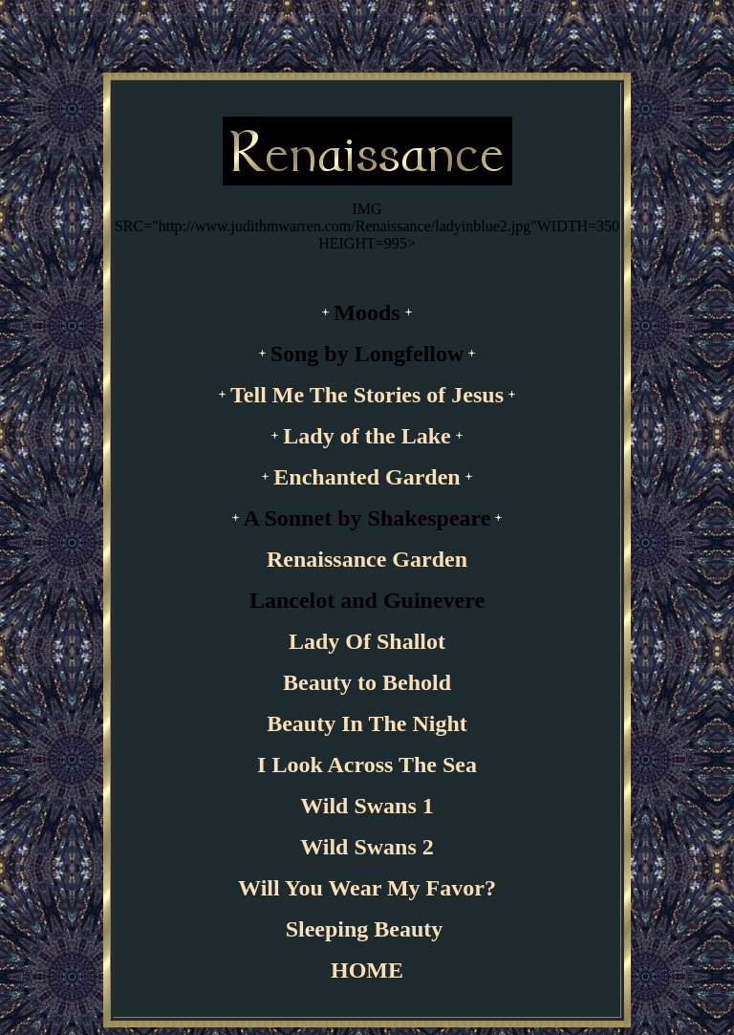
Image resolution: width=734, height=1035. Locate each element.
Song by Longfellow (367, 353)
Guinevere (434, 600)
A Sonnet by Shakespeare (367, 518)
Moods (366, 312)
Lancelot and (316, 600)
